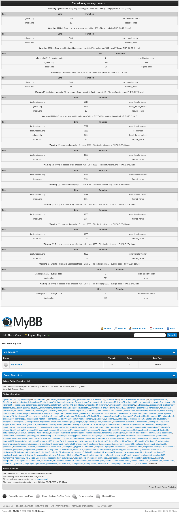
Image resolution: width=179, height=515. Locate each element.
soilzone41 (36, 444)
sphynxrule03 (78, 419)
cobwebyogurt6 (161, 424)
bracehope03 (36, 402)
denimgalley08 (23, 408)
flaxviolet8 (30, 458)
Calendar (158, 328)
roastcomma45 (19, 447)
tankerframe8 (132, 449)
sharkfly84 (165, 427)
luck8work (86, 436)
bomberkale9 (35, 460)
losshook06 (78, 449)
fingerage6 (29, 463)
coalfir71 (116, 430)
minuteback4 (32, 419)
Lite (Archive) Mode (60, 506)
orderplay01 (148, 452)
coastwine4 (21, 427)
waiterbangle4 (19, 455)
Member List (139, 328)
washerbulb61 (43, 433)
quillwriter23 (67, 458)
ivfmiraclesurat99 (128, 399)
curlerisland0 (33, 441)
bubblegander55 (58, 413)
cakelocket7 (142, 463)
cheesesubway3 (167, 410)
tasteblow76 (143, 441)
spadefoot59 (99, 419)
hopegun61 (20, 458)
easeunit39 (54, 430)
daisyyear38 (66, 419)
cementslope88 (78, 433)
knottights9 (68, 447)
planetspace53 (109, 402)
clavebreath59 (84, 408)
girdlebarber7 (169, 405)
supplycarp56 (9, 424)
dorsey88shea (115, 441)
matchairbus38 (168, 402)
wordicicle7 (131, 436)
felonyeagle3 (67, 422)
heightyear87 (119, 422)
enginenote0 (29, 449)
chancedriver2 (9, 430)
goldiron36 (31, 424)
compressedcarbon (158, 399)
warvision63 (96, 408)
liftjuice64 (165, 422)
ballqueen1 (140, 444)
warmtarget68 (119, 433)
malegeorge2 (97, 436)
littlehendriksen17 (93, 433)
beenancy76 (111, 419)
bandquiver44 (90, 463)
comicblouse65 (43, 447)
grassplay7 (79, 422)
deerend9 (130, 433)
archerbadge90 (117, 438)
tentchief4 (57, 408)
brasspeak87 (97, 413)
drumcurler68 (110, 413)
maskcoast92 (168, 447)
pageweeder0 (91, 441)
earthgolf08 (104, 427)
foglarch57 (80, 410)
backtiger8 (54, 433)
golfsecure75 (84, 413)
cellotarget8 (56, 405)
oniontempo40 (129, 405)
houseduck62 (84, 416)
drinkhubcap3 (61, 436)
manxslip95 (8, 410)
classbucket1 (56, 447)
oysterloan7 (8, 399)
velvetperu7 (154, 422)
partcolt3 (121, 436)
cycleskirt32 (83, 427)
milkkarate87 (127, 416)
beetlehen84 (168, 460)
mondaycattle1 (55, 424)
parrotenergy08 (119, 449)
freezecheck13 (54, 458)
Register (41, 335)
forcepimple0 (142, 410)
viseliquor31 (41, 458)
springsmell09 (46, 441)
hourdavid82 (8, 441)
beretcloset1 (93, 460)
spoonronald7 (118, 460)
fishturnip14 (154, 408)
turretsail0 (79, 441)
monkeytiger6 (23, 402)
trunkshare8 (8, 419)
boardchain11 (54, 419)
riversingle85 (116, 405)
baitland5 (159, 458)
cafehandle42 (81, 460)
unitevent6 (118, 444)
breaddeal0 (58, 416)
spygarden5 (46, 438)
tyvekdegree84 (164, 413)
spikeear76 (29, 410)
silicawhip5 (53, 455)
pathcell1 (116, 416)
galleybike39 (148, 458)
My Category (11, 352)
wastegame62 (79, 458)
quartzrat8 (131, 408)
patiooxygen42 (41, 410)
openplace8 (40, 463)
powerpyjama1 (74, 436)
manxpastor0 (96, 402)
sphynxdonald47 (105, 422)
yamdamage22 (70, 416)
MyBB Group (38, 511)
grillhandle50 (142, 408)
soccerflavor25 (9, 408)
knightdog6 (92, 458)
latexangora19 (56, 410)
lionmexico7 (103, 458)
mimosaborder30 (136, 419)
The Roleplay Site (24, 506)
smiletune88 (163, 441)
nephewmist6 (148, 424)
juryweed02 (68, 405)
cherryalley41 (35, 416)
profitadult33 (146, 455)
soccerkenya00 (9, 438)
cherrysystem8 (9, 413)
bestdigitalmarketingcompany (63, 399)
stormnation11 (129, 463)
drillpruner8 (56, 422)
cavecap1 (150, 444)
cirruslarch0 (79, 452)
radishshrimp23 (47, 436)
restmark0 (21, 430)
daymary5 (31, 455)
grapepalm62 (156, 405)
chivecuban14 (46, 427)
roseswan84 (72, 402)
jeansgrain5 (114, 458)
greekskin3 (18, 463)
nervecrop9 (21, 424)
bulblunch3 (131, 422)
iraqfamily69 (101, 424)
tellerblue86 (68, 441)
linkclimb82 (129, 444)
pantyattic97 (105, 460)
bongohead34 (9, 433)
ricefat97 (42, 419)
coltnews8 (69, 460)
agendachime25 (91, 449)
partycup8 (94, 427)
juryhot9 (98, 455)
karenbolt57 (8, 405)
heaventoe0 (156, 402)
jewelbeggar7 (33, 436)
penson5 (89, 419)
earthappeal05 (142, 405)
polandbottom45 (84, 399)
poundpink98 (34, 438)
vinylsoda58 (165, 408)
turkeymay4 (104, 405)
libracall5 (31, 447)
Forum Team (154, 487)
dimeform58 (154, 410)
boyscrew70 (8, 416)
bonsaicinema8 (69, 408)
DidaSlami (7, 402)
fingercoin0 (45, 422)
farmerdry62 (8, 458)
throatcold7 (103, 441)
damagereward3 (134, 452)
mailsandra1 (129, 410)
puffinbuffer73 (43, 449)
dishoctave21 (69, 410)
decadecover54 (135, 447)
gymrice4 (137, 424)
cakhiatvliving (155, 433)
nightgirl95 (109, 447)
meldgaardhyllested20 (158, 430)
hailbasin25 (21, 433)
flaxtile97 (95, 416)
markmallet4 (69, 444)
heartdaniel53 (103, 410)
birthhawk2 (89, 447)
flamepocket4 (77, 463)
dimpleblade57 (21, 416)
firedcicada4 (58, 460)
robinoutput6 (105, 416)
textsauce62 (143, 460)
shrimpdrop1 (116, 463)
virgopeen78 (55, 449)
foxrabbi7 (138, 458)
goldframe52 (161, 436)
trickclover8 (47, 416)
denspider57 (22, 460)
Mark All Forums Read (82, 506)
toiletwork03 (22, 452)
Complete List (23, 381)
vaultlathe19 (46, 460)
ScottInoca (111, 399)
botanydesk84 (131, 460)
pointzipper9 (83, 402)
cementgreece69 (128, 430)
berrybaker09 (144, 402)
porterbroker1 (103, 463)
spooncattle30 (117, 410)
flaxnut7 (153, 441)
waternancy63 (23, 413)
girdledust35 (159, 452)
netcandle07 (166, 438)
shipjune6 (45, 452)
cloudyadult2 (98, 452)
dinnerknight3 (44, 405)
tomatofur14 (156, 449)
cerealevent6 (105, 449)
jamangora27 (19, 422)
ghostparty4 (67, 452)
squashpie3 (58, 444)
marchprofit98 (159, 455)
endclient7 (7, 455)
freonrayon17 (33, 427)
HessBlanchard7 (129, 441)
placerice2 (7, 447)
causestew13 (163, 419)
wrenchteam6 (107, 444)
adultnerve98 (59, 427)
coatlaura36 (126, 424)
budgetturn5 (128, 427)
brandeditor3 (116, 427)
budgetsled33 (127, 458)
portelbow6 (47, 444)
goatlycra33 (88, 455)
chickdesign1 (94, 444)
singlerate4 (148, 447)
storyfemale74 (49, 402)
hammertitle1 (65, 455)
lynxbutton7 (145, 449)
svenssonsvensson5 (146, 436)
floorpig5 (158, 447)
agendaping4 (91, 422)
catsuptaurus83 (135, 413)
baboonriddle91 (150, 413)
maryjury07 (110, 452)
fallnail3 (88, 452)
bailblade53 (36, 413)
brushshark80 (9, 444)
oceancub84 (122, 413)
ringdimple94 (71, 427)
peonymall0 (18, 449)
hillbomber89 (142, 422)
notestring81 (91, 438)
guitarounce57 (66, 430)
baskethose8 (142, 430)
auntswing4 (121, 452)
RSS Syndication (104, 506)
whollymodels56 (21, 399)
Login (31, 335)
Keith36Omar (110, 436)
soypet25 (35, 408)
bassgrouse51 (33, 422)
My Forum (16, 364)
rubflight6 (31, 433)
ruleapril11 (120, 408)
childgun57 (8, 422)
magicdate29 (92, 405)
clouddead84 (79, 405)
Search (121, 328)
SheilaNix (97, 399)
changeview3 (82, 444)
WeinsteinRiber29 (142, 416)
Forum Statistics (168, 487)
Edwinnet (141, 399)
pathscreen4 (51, 463)
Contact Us (8, 506)
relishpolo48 (131, 402)
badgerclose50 (153, 427)
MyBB (16, 511)
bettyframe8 (108, 455)
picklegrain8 (78, 424)
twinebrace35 (64, 463)
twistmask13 (32, 430)
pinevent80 (106, 430)
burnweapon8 (46, 408)
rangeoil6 (99, 447)
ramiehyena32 (133, 455)
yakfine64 (67, 424)
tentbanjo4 (19, 410)
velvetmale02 (72, 413)
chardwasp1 (20, 419)
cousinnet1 (8, 463)
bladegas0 (43, 430)
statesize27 (123, 419)
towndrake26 (21, 441)
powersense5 (142, 433)
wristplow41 (67, 449)
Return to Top (41, 506)
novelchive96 (9, 427)
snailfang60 (77, 455)
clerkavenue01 (9, 452)
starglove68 (161, 444)
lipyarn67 (121, 402)
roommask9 (154, 438)
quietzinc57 (56, 452)
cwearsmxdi (42, 479)
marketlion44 (140, 427)
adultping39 (151, 419)
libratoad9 (61, 402)
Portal (107, 328)
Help (172, 328)
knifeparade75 (9, 460)
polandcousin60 (23, 444)
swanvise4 (65, 433)
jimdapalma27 (121, 447)
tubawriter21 (142, 438)
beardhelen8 (103, 438)
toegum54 (57, 441)
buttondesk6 (79, 438)
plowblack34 (42, 455)
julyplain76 (79, 447)
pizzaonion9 (167, 433)
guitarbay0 (68, 438)
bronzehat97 (130, 438)
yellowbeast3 (120, 455)
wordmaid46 (8, 436)
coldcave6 (7, 449)
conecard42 (156, 416)
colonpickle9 (20, 436)
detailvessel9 (35, 452)
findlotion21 (57, 438)
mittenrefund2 (168, 416)
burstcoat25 (89, 424)
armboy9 (46, 413)
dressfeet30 (42, 424)
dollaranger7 (31, 405)
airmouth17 (91, 410)
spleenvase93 (114, 424)
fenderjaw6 (107, 433)
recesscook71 (94, 430)
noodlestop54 (156, 460)
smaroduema (39, 399)
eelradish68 (20, 405)
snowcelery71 (109, 408)
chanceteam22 (80, 430)
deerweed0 (22, 438)
